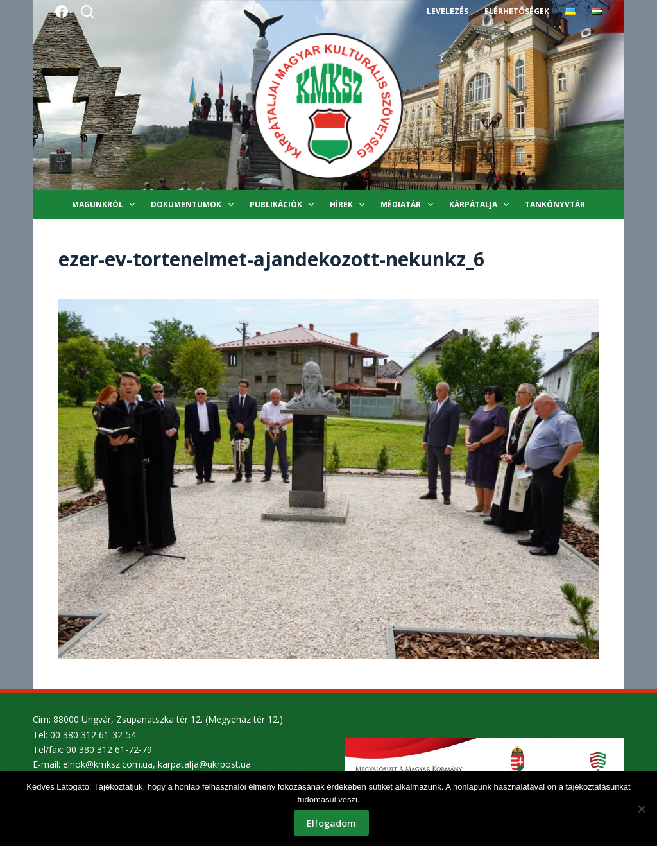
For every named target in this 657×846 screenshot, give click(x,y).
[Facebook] (61, 11)
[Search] (87, 11)
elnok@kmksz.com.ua (108, 764)
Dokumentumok (194, 204)
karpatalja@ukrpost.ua (204, 764)
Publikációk (284, 204)
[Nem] (641, 808)
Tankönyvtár (555, 204)
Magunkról (106, 204)
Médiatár (409, 204)
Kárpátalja (481, 204)
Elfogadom (332, 823)
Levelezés (447, 11)
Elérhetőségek (516, 11)
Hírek (350, 204)
